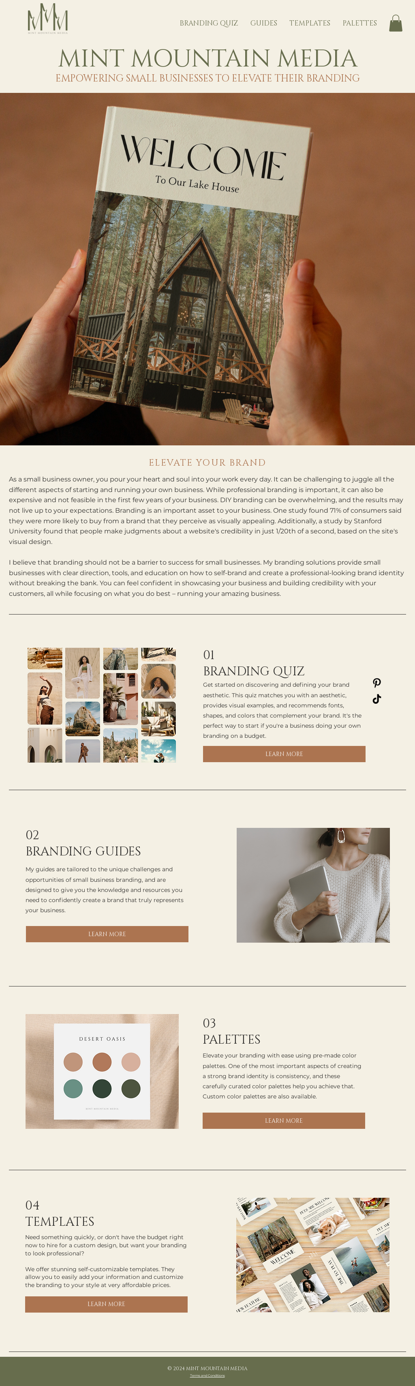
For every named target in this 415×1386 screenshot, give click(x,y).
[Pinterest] (376, 683)
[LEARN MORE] (284, 754)
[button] (396, 23)
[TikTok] (376, 698)
